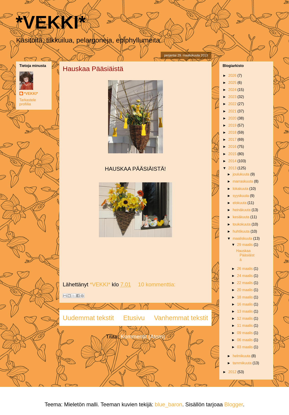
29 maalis (245, 245)
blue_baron (168, 404)
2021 (232, 111)
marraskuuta (243, 181)
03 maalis (245, 347)
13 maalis (245, 311)
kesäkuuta (241, 217)
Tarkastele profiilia (27, 102)
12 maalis (245, 318)
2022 (232, 104)
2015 (232, 154)
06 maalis (245, 340)
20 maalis (245, 290)
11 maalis (245, 325)
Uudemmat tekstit (88, 318)
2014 (232, 161)
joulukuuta (241, 174)
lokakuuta (241, 189)
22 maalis (245, 283)
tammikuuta (242, 363)
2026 (232, 75)
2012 (232, 372)
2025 (232, 83)
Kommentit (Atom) (143, 336)
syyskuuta (241, 196)
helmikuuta (242, 356)
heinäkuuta (242, 210)
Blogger (233, 404)
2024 (232, 90)
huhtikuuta (241, 231)
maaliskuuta (243, 238)
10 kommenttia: (156, 284)
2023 (232, 97)
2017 (232, 139)
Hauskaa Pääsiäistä (93, 68)
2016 (232, 147)
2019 (232, 125)
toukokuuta (242, 224)
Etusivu (134, 318)
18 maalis (245, 297)
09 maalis (245, 333)
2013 (232, 168)
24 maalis (245, 276)
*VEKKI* (51, 22)
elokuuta (240, 203)
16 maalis (245, 304)
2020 (232, 118)
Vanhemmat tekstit (181, 318)
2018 (232, 132)
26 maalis (245, 269)
